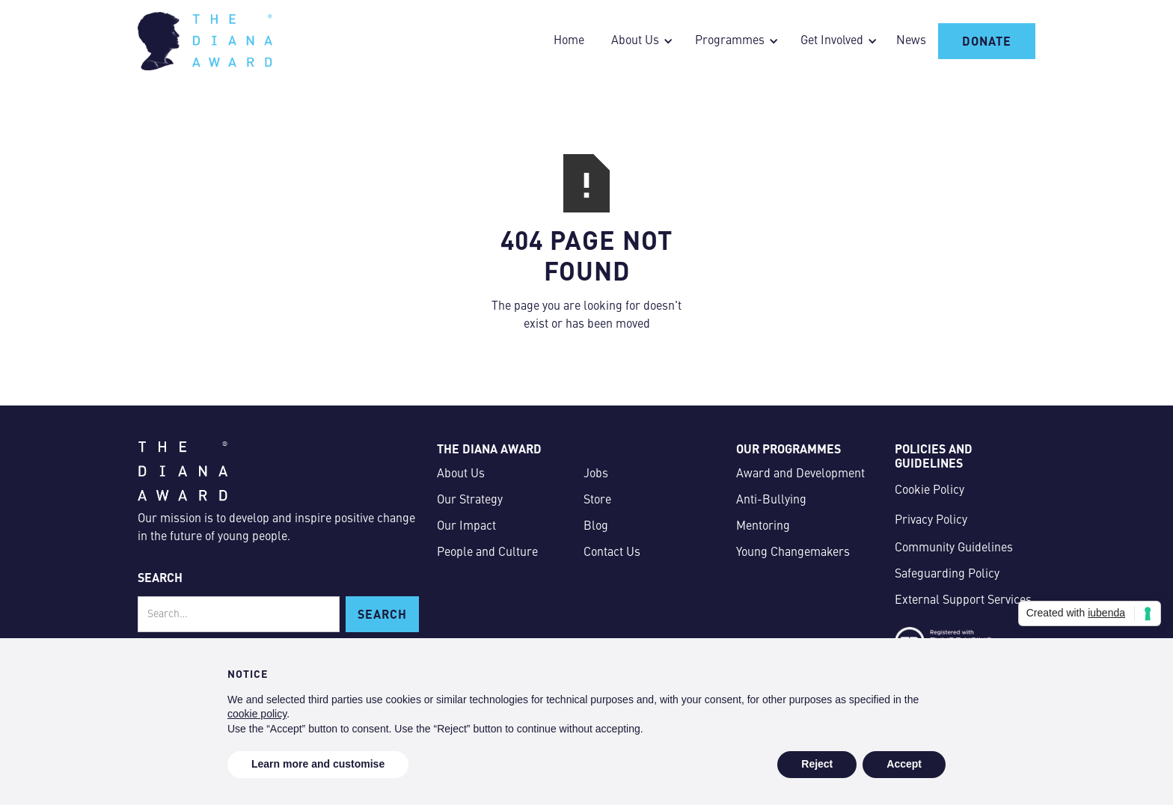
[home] (205, 41)
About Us (461, 474)
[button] (638, 41)
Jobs (596, 474)
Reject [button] (817, 764)
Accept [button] (904, 764)
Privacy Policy (931, 521)
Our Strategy (470, 500)
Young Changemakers (793, 553)
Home (569, 41)
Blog (596, 527)
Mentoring (763, 527)
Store (597, 500)
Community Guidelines (954, 548)
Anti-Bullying (771, 500)
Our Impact (466, 527)
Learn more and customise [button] (318, 764)
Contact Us (612, 553)
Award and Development (800, 474)
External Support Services (963, 601)
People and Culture (487, 553)
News (911, 41)
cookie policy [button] (257, 714)
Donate (986, 41)
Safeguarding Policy (947, 575)
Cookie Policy (929, 491)
